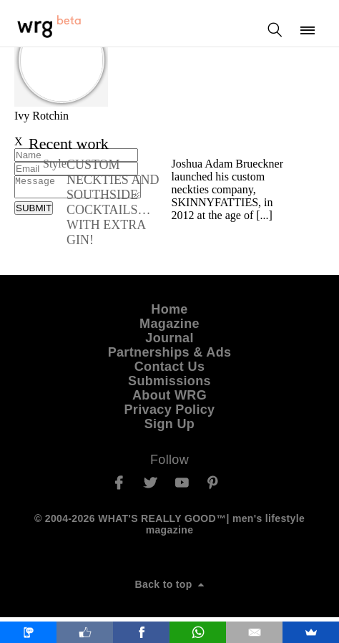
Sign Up (169, 428)
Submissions (169, 385)
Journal (169, 342)
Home (169, 313)
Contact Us (169, 371)
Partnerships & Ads (170, 356)
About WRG (169, 399)
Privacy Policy (169, 414)
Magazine (169, 328)
